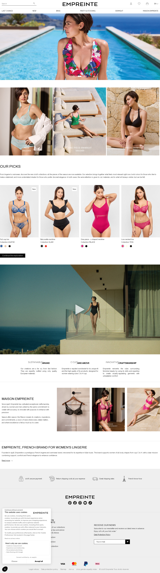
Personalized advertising (14, 550)
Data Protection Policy (102, 535)
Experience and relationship (15, 548)
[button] (5, 569)
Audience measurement (14, 546)
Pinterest (70, 502)
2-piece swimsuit (133, 148)
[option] (73, 409)
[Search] (17, 3)
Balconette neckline (47, 239)
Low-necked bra (127, 239)
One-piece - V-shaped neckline (92, 239)
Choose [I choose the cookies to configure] (14, 561)
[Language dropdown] (156, 3)
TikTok (90, 502)
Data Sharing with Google (14, 552)
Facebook (76, 502)
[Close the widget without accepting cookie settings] (13, 510)
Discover (26, 150)
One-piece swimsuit (80, 148)
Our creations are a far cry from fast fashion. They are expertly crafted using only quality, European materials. (39, 371)
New (26, 148)
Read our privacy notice (12, 538)
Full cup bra (4, 239)
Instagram (81, 502)
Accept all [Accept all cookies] (39, 561)
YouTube (86, 502)
